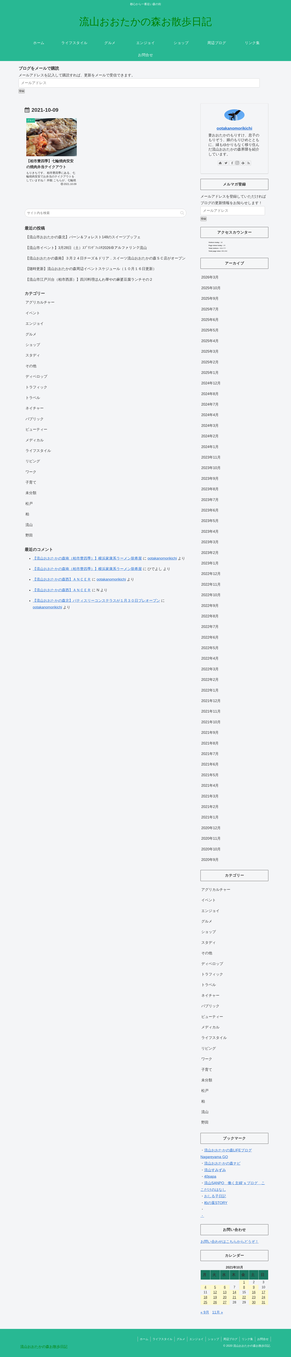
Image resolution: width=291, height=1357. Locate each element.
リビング (32, 461)
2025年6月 (210, 320)
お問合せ (263, 1339)
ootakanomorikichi (162, 558)
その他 (30, 366)
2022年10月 (211, 595)
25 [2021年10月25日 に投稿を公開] (205, 1302)
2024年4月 (210, 415)
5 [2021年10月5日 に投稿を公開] (215, 1287)
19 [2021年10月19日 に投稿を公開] (215, 1297)
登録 (21, 91)
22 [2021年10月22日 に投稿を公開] (244, 1297)
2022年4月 (210, 658)
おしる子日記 (215, 1196)
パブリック (34, 419)
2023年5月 (210, 521)
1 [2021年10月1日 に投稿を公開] (244, 1282)
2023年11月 (211, 457)
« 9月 (204, 1312)
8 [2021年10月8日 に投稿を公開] (244, 1287)
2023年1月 (210, 563)
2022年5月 (210, 648)
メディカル (34, 440)
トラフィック (36, 387)
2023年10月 (211, 468)
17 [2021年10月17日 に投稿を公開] (263, 1292)
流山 (29, 525)
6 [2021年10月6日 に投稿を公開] (225, 1287)
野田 (29, 535)
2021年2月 (210, 807)
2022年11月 (211, 584)
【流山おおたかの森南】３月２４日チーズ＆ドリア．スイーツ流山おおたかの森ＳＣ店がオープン (105, 258)
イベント (32, 313)
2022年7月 (210, 627)
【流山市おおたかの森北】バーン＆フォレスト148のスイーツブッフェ (83, 237)
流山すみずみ (215, 1170)
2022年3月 (210, 669)
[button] (182, 213)
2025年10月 (211, 288)
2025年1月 (210, 373)
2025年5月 (210, 330)
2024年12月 (211, 383)
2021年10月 (211, 722)
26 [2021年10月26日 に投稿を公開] (215, 1302)
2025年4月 (210, 341)
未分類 (30, 493)
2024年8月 (210, 394)
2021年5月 (210, 775)
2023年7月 (210, 500)
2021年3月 (210, 796)
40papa (210, 1177)
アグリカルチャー (40, 302)
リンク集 (247, 1339)
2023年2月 (210, 553)
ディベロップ (36, 376)
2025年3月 (210, 351)
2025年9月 (210, 298)
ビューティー (36, 429)
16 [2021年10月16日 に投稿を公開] (254, 1292)
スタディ (32, 355)
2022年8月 (210, 616)
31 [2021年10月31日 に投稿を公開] (263, 1302)
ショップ (32, 345)
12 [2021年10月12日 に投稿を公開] (215, 1292)
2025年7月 (210, 309)
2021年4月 (210, 785)
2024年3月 (210, 426)
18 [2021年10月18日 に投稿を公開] (205, 1297)
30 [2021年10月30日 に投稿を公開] (254, 1302)
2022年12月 (211, 574)
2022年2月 (210, 680)
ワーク (30, 472)
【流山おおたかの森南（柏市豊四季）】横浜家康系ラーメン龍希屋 (87, 558)
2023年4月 (210, 531)
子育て (30, 482)
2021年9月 (210, 733)
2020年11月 (211, 838)
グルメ (30, 334)
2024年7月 (210, 404)
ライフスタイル (38, 451)
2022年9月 (210, 606)
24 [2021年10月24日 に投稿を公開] (263, 1297)
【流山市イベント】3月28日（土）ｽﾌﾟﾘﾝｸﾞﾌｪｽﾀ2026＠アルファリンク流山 (86, 248)
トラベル (32, 398)
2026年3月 (210, 277)
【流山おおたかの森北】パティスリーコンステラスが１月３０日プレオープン (96, 601)
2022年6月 (210, 637)
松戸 (29, 504)
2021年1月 (210, 817)
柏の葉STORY (215, 1203)
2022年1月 (210, 690)
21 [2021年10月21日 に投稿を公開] (234, 1297)
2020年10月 (211, 849)
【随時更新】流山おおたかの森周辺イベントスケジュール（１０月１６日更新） (90, 269)
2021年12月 (211, 701)
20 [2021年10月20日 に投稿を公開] (225, 1297)
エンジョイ (34, 324)
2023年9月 (210, 479)
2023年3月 (210, 542)
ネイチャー (34, 408)
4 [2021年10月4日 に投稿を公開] (205, 1287)
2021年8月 (210, 743)
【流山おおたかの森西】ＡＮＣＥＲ (62, 579)
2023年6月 (210, 510)
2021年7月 (210, 754)
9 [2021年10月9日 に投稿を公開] (254, 1287)
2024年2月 (210, 436)
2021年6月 (210, 764)
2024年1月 (210, 447)
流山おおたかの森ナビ (222, 1163)
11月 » (217, 1312)
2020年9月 (210, 860)
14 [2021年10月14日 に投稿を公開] (234, 1292)
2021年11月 (211, 711)
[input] (105, 213)
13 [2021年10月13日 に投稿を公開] (225, 1292)
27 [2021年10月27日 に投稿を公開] (225, 1302)
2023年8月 (210, 489)
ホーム (144, 1339)
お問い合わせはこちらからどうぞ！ (229, 1242)
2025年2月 (210, 362)
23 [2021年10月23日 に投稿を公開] (254, 1297)
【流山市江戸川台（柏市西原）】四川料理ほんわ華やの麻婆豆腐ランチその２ (89, 279)
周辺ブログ (230, 1339)
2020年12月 (211, 828)
